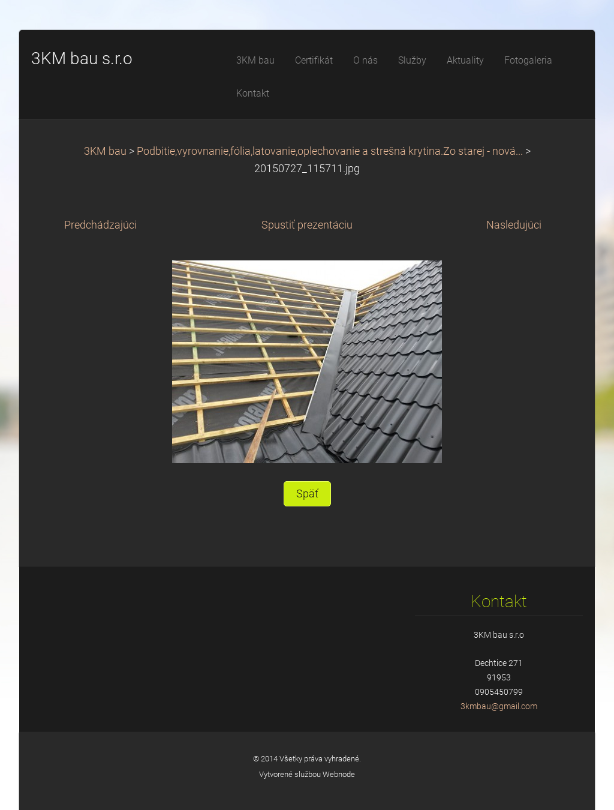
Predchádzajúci (100, 225)
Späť (307, 494)
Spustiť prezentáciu (307, 225)
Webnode (339, 774)
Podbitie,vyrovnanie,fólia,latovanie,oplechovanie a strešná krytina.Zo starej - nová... (330, 151)
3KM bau (105, 151)
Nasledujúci (513, 225)
